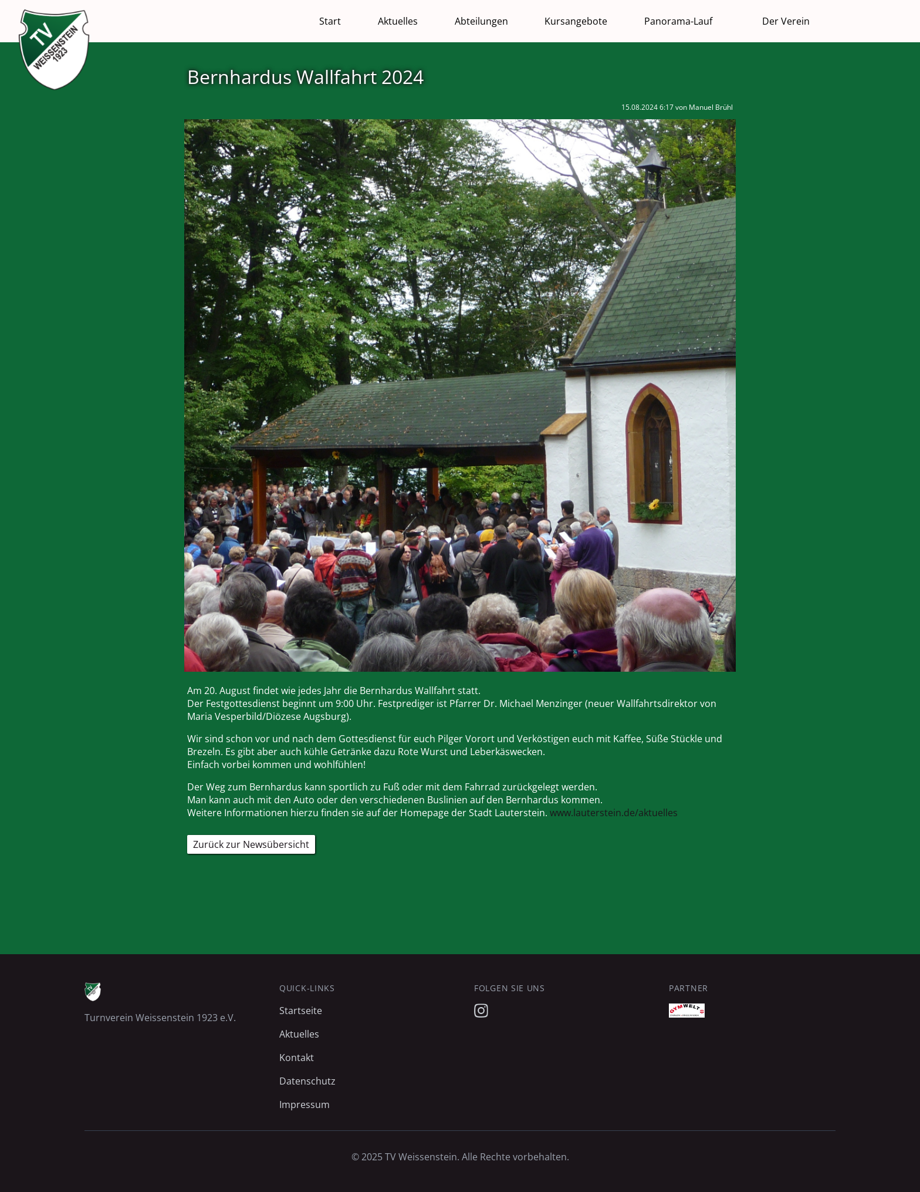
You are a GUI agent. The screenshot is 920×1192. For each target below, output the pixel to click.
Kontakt (296, 1057)
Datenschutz (307, 1081)
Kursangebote (575, 21)
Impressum (304, 1104)
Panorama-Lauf (678, 21)
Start (330, 21)
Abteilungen (481, 21)
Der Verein (786, 21)
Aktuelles (398, 21)
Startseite (300, 1010)
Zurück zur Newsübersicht (251, 844)
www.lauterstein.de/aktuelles (614, 812)
